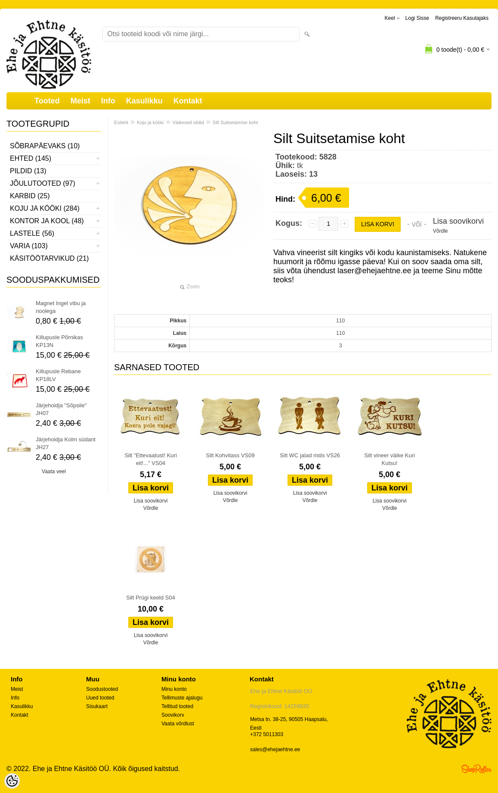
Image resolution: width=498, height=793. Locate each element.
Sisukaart (97, 706)
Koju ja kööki (150, 122)
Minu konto (174, 689)
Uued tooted (100, 698)
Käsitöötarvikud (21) (49, 258)
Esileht (121, 122)
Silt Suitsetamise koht (235, 122)
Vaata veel (54, 471)
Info (108, 101)
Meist (80, 101)
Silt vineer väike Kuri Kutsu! (389, 459)
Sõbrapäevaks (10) (45, 146)
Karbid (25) (29, 196)
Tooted (47, 101)
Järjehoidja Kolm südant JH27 (66, 443)
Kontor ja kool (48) (47, 221)
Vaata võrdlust (177, 724)
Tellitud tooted (177, 706)
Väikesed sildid (188, 122)
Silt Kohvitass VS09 (230, 455)
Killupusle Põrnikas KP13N (59, 341)
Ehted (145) (30, 158)
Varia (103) (29, 246)
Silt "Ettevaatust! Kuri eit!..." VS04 (150, 459)
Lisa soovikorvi (458, 221)
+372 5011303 (266, 734)
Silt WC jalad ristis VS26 (310, 455)
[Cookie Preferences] (12, 781)
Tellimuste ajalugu (181, 698)
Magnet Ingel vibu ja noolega (61, 307)
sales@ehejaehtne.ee (275, 749)
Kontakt (187, 101)
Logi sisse (417, 18)
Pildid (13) (28, 171)
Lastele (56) (32, 233)
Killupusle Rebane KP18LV (58, 375)
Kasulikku (144, 101)
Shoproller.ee (476, 769)
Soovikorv (172, 715)
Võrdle (440, 231)
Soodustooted (102, 689)
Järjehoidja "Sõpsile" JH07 (61, 409)
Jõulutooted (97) (42, 183)
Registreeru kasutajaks (462, 18)
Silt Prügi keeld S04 (150, 597)
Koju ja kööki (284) (45, 208)
